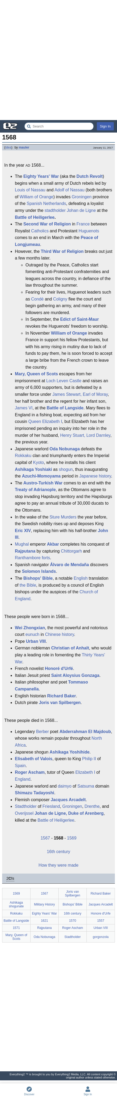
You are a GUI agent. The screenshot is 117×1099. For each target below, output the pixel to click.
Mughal (22, 544)
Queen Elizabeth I (45, 421)
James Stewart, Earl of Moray (80, 394)
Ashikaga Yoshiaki (33, 469)
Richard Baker (61, 696)
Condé (37, 299)
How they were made (58, 865)
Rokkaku (23, 455)
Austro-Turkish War (43, 483)
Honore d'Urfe (100, 913)
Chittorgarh (71, 551)
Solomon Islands (39, 571)
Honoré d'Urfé (59, 668)
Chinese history (59, 634)
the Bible (28, 585)
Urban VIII (36, 641)
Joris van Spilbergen (60, 702)
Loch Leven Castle (63, 380)
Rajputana (25, 551)
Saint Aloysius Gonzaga (75, 675)
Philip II (89, 758)
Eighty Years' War (41, 176)
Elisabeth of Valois (33, 758)
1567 (45, 838)
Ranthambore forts (32, 557)
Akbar (53, 544)
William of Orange (36, 197)
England (23, 779)
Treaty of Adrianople (35, 489)
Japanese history (95, 476)
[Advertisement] (58, 60)
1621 (44, 921)
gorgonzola (101, 937)
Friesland (51, 806)
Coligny (60, 299)
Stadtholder (26, 806)
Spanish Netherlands (46, 203)
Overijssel (24, 813)
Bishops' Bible (38, 578)
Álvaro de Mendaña (69, 564)
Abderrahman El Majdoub (85, 731)
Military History (44, 904)
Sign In (105, 126)
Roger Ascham (30, 772)
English (81, 578)
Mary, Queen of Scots (36, 374)
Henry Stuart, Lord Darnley (85, 435)
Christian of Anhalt (70, 648)
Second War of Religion (47, 224)
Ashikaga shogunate (16, 904)
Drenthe (91, 806)
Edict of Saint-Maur (79, 319)
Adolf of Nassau (69, 190)
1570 (72, 921)
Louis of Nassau (30, 190)
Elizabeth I (85, 772)
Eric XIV (23, 530)
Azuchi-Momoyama (41, 476)
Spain (20, 765)
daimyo (65, 786)
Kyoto (38, 462)
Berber (42, 731)
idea (8, 147)
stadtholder (55, 210)
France (83, 224)
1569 (72, 838)
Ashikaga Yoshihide (70, 752)
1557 (100, 921)
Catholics (40, 231)
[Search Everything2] (59, 126)
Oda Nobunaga (65, 449)
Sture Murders (63, 517)
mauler (24, 147)
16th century (58, 851)
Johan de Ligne (81, 210)
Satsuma (85, 786)
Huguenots (89, 231)
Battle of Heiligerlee (34, 217)
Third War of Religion (62, 251)
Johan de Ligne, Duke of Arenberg (69, 813)
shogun (66, 469)
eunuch (32, 634)
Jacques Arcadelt (68, 799)
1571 (16, 928)
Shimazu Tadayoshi (34, 793)
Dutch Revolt (89, 176)
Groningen (82, 197)
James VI (24, 408)
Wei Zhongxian (30, 627)
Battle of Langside (65, 408)
